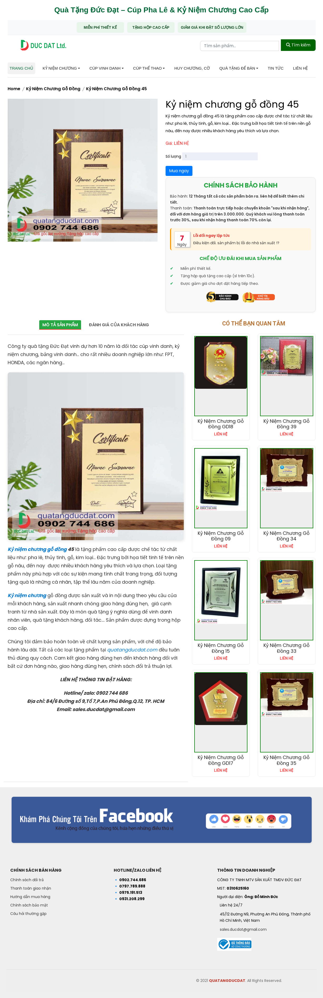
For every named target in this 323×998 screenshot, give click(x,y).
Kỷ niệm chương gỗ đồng (53, 89)
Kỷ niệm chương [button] (60, 68)
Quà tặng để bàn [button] (237, 68)
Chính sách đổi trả (27, 879)
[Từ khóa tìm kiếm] (239, 45)
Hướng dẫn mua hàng (30, 896)
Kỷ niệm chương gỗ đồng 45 (116, 89)
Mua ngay (179, 171)
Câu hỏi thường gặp (28, 913)
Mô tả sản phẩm (59, 325)
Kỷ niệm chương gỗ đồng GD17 (221, 760)
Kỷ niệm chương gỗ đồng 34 (287, 536)
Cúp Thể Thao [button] (147, 68)
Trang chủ (21, 68)
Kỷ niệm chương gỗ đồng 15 (221, 648)
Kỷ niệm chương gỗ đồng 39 (287, 424)
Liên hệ (300, 68)
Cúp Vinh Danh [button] (105, 68)
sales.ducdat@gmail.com (243, 929)
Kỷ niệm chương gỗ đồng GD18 (221, 424)
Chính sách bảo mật (29, 905)
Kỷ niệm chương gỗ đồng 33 (287, 648)
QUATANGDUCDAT (227, 980)
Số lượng (173, 156)
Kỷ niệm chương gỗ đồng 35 (287, 760)
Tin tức (276, 68)
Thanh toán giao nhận (30, 888)
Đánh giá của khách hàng (121, 325)
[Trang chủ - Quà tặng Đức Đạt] (43, 45)
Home (14, 89)
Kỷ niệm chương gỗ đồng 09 (221, 536)
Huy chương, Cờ (192, 68)
